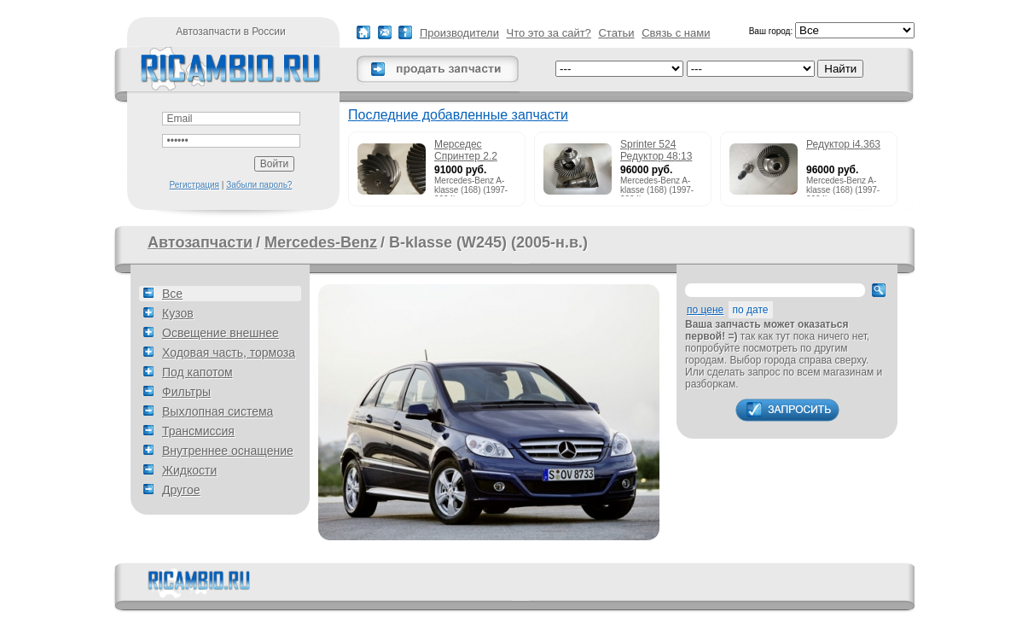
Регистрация (194, 184)
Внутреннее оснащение (227, 450)
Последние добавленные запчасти (458, 115)
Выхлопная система (217, 411)
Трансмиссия (198, 431)
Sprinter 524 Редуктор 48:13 (656, 150)
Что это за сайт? (549, 32)
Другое (181, 490)
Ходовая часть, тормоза (228, 352)
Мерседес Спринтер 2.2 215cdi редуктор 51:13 (472, 151)
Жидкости (189, 470)
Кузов (178, 313)
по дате (751, 310)
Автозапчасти (200, 242)
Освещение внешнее (220, 333)
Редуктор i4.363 (843, 144)
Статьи (616, 32)
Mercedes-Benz (320, 242)
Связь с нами (676, 32)
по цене (705, 310)
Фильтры (186, 392)
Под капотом (197, 372)
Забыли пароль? (259, 184)
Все (172, 293)
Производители (459, 32)
